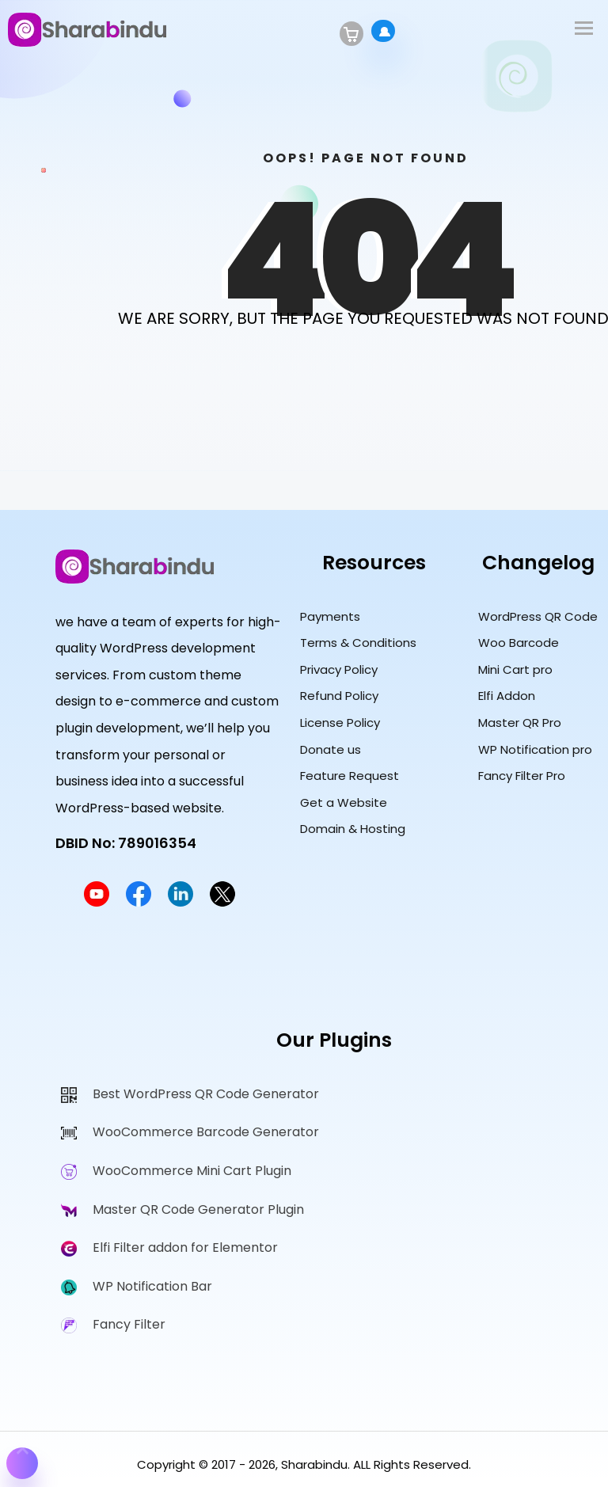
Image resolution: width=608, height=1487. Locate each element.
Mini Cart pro (515, 669)
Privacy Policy (339, 669)
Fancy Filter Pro (521, 775)
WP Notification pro (535, 749)
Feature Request (349, 775)
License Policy (340, 722)
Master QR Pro (519, 722)
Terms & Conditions (358, 642)
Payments (330, 616)
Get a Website (343, 802)
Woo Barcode (518, 642)
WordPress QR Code (538, 616)
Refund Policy (339, 695)
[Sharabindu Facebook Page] (138, 902)
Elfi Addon (506, 695)
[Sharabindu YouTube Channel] (96, 902)
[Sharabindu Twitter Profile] (222, 902)
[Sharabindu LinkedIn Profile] (180, 902)
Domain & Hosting (352, 828)
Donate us (330, 749)
